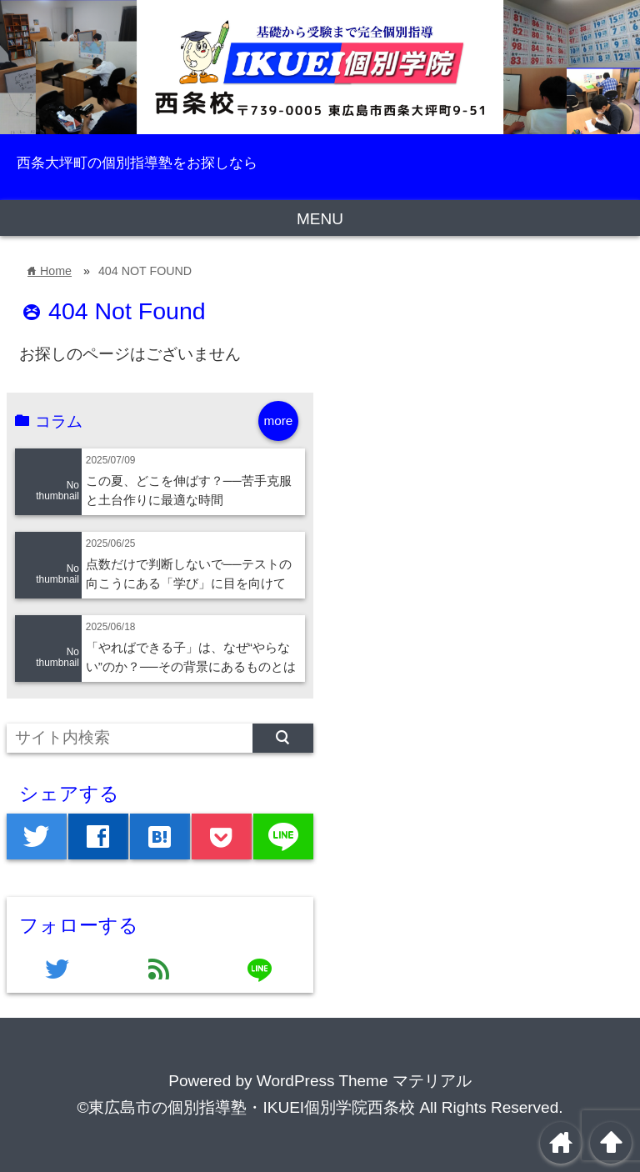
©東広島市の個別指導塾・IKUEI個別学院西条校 (246, 1107)
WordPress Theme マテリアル (364, 1080)
